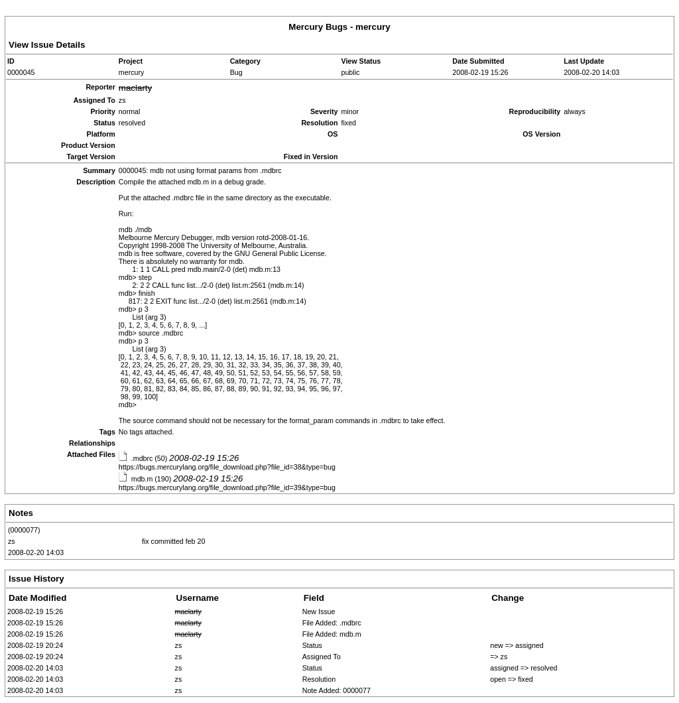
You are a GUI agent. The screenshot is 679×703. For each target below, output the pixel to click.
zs (11, 541)
